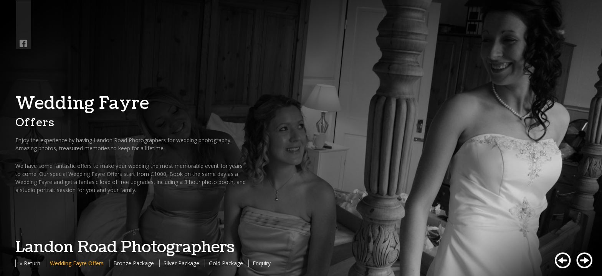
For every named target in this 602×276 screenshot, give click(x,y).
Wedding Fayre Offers (77, 263)
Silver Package (181, 263)
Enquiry (262, 263)
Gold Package (226, 263)
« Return (30, 263)
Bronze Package (133, 263)
